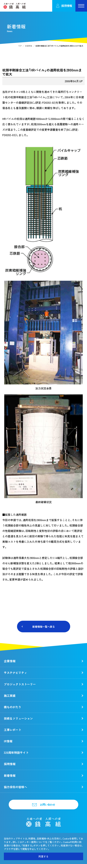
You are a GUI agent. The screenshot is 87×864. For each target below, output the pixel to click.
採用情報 (64, 5)
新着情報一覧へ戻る (43, 626)
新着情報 (28, 46)
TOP (20, 46)
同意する (43, 856)
